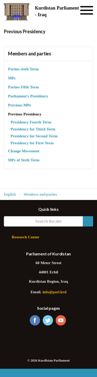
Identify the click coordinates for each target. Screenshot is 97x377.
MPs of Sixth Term (23, 160)
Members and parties (29, 53)
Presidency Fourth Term (31, 122)
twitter (48, 320)
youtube (61, 320)
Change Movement (23, 151)
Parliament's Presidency (28, 96)
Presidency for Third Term (33, 129)
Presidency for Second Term (34, 136)
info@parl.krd (54, 292)
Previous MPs (19, 105)
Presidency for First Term (32, 143)
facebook (35, 320)
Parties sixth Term (23, 69)
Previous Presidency (24, 114)
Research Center (25, 237)
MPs (12, 78)
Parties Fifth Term (23, 87)
